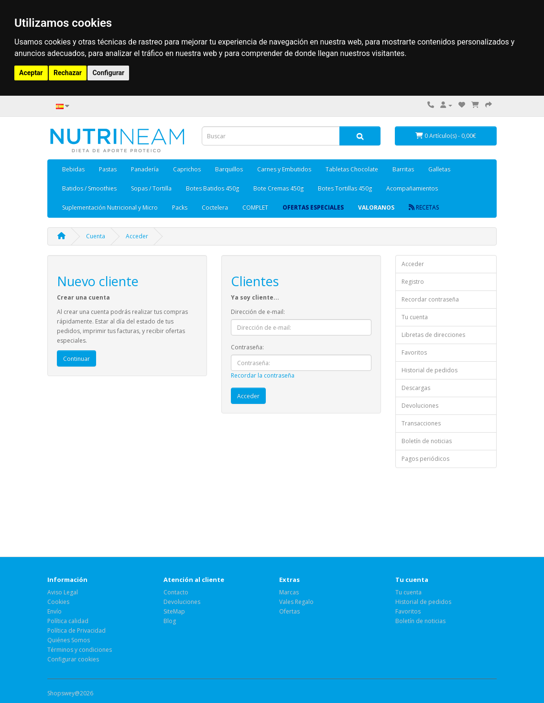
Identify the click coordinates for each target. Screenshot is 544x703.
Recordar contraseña (430, 299)
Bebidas (73, 169)
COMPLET (255, 207)
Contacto (175, 592)
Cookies (58, 602)
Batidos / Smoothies (89, 188)
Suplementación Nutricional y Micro (110, 207)
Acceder (137, 236)
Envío (54, 611)
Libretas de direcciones (433, 335)
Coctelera (215, 207)
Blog (169, 621)
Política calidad (67, 621)
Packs (179, 207)
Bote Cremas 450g (278, 188)
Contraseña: (247, 347)
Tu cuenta (415, 317)
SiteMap (174, 611)
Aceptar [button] (31, 73)
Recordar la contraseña (262, 375)
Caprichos (187, 169)
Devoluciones (420, 406)
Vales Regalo (296, 602)
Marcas (289, 592)
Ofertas (289, 611)
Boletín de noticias (427, 441)
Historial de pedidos (429, 370)
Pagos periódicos (425, 459)
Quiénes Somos (68, 640)
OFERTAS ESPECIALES (313, 207)
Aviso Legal (62, 592)
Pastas (108, 169)
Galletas (439, 169)
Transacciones (421, 423)
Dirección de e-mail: (258, 312)
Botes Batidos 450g (212, 188)
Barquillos (229, 169)
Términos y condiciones (79, 650)
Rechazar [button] (68, 73)
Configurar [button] (108, 73)
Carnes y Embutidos (284, 169)
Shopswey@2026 (70, 693)
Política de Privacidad (76, 630)
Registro (413, 282)
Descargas (416, 388)
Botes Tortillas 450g (345, 188)
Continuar (76, 359)
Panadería (145, 169)
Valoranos (376, 207)
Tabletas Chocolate (352, 169)
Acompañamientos (412, 188)
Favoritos (414, 352)
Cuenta (95, 236)
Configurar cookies (73, 659)
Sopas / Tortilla (151, 188)
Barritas (403, 169)
